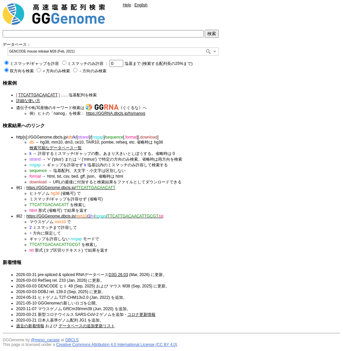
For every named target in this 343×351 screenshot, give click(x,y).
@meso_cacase (45, 340)
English (140, 5)
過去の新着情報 (30, 326)
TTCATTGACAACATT (37, 95)
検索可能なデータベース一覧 (55, 148)
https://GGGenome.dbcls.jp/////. (94, 216)
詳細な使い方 (28, 100)
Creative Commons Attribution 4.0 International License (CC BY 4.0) (116, 344)
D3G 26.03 (118, 274)
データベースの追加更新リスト (87, 326)
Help (127, 5)
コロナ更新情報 (141, 314)
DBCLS (72, 340)
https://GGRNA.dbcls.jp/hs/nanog (115, 113)
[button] (214, 51)
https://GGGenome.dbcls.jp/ (71, 187)
